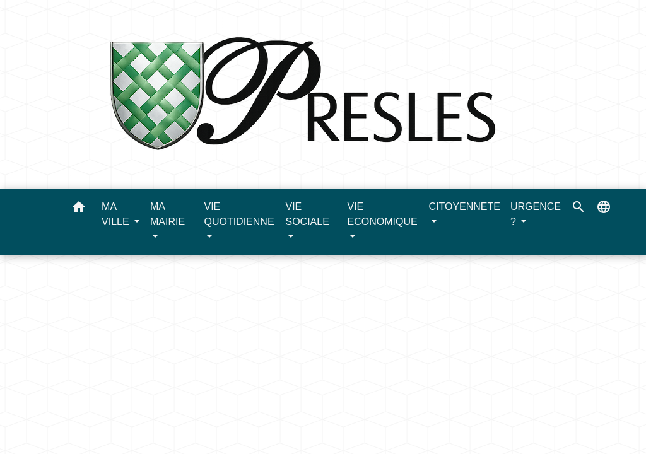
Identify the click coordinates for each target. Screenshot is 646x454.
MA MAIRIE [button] (167, 214)
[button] (79, 209)
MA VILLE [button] (117, 214)
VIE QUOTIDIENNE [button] (239, 214)
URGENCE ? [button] (535, 214)
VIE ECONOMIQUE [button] (382, 214)
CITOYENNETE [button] (464, 206)
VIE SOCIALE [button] (307, 214)
